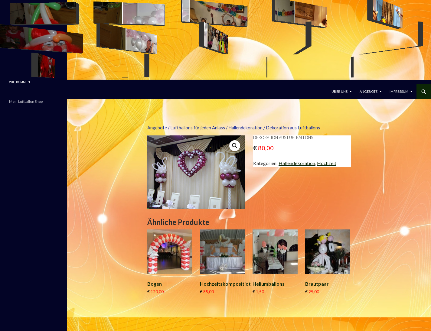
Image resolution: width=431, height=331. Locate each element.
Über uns (339, 91)
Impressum (399, 91)
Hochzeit (326, 163)
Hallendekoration (245, 127)
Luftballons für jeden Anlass (197, 127)
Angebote (368, 91)
